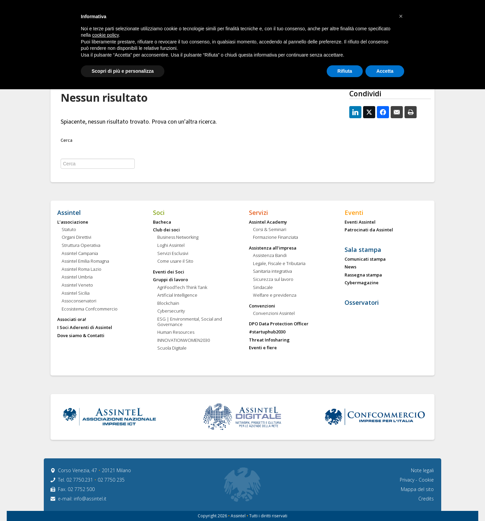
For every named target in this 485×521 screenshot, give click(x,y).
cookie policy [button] (105, 35)
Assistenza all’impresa (272, 248)
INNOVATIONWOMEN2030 (183, 340)
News (350, 267)
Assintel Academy (268, 222)
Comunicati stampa (365, 259)
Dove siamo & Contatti (80, 335)
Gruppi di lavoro (170, 280)
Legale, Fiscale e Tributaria (279, 263)
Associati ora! (71, 319)
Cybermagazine (362, 283)
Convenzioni (262, 306)
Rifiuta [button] (344, 71)
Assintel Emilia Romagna (85, 261)
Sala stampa (363, 250)
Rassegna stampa (363, 275)
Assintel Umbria (77, 277)
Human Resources (175, 332)
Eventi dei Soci (168, 272)
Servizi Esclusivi (172, 253)
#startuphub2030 (267, 332)
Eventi (354, 213)
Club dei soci (166, 230)
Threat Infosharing (269, 340)
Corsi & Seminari (269, 229)
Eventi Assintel (360, 222)
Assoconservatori (79, 301)
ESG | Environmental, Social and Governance (189, 322)
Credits (426, 498)
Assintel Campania (80, 253)
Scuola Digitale (172, 348)
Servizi (258, 213)
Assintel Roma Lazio (81, 269)
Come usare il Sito (175, 261)
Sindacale (263, 287)
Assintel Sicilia (76, 293)
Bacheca (162, 222)
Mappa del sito (417, 489)
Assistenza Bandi (270, 255)
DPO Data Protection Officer (279, 324)
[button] (400, 16)
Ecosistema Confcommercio (90, 309)
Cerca (66, 140)
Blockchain (168, 303)
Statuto (69, 229)
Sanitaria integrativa (272, 271)
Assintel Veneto (77, 285)
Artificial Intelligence (177, 295)
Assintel (69, 213)
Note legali (422, 470)
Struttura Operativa (81, 245)
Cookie (426, 480)
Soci (159, 213)
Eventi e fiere (263, 348)
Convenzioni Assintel (274, 313)
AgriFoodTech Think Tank (182, 287)
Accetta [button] (384, 71)
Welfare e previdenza (274, 295)
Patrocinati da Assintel (369, 230)
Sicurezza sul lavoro (273, 279)
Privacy (408, 480)
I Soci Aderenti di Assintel (84, 327)
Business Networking (177, 237)
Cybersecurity (171, 311)
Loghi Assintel (171, 245)
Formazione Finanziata (275, 237)
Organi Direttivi (76, 237)
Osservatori (362, 302)
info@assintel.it (90, 498)
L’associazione (72, 222)
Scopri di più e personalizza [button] (123, 71)
